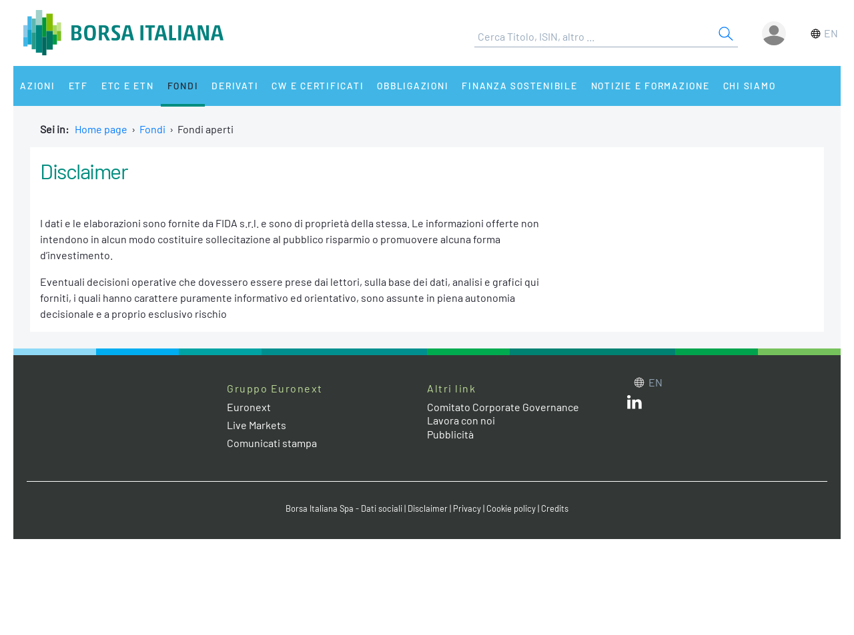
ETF (78, 85)
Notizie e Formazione (650, 85)
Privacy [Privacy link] (467, 508)
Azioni (37, 85)
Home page (101, 129)
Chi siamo (749, 85)
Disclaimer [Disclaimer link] (428, 508)
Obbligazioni (412, 85)
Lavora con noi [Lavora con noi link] (461, 420)
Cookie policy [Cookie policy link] (511, 508)
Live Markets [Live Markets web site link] (256, 424)
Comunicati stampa (272, 442)
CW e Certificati (318, 85)
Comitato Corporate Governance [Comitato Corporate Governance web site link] (503, 406)
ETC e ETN (127, 85)
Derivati (234, 85)
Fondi (183, 85)
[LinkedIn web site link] (634, 404)
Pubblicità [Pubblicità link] (450, 434)
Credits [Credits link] (554, 508)
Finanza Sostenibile (519, 85)
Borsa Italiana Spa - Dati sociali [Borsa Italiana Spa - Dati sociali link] (344, 508)
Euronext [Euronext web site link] (249, 406)
